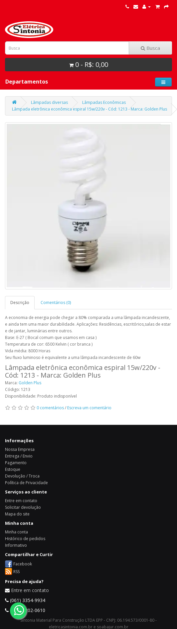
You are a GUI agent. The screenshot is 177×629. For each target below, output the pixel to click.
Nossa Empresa (20, 449)
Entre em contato (21, 500)
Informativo (16, 545)
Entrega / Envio (19, 456)
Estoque (12, 469)
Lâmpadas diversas (49, 102)
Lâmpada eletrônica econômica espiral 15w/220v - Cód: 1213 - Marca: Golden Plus (89, 109)
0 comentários (50, 408)
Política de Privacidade (26, 482)
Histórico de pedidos (25, 538)
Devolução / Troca (22, 476)
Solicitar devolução (23, 507)
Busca (150, 48)
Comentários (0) (56, 302)
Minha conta (16, 532)
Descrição (19, 302)
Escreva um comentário (89, 408)
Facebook (22, 563)
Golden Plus (30, 383)
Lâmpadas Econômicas (104, 102)
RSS (16, 571)
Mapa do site (17, 514)
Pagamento (16, 463)
